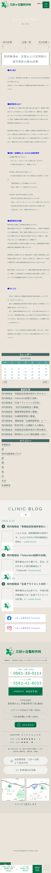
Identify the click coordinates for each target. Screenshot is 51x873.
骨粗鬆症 (6, 444)
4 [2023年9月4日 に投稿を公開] (5, 368)
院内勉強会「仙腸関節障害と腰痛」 (19, 416)
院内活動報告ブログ (11, 453)
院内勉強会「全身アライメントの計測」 (21, 402)
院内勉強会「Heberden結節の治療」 (20, 398)
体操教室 (6, 485)
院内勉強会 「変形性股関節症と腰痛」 (21, 407)
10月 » (46, 381)
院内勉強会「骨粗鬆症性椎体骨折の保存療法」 (25, 429)
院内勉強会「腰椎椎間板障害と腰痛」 (20, 411)
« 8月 (4, 381)
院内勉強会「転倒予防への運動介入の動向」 (24, 425)
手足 (4, 480)
